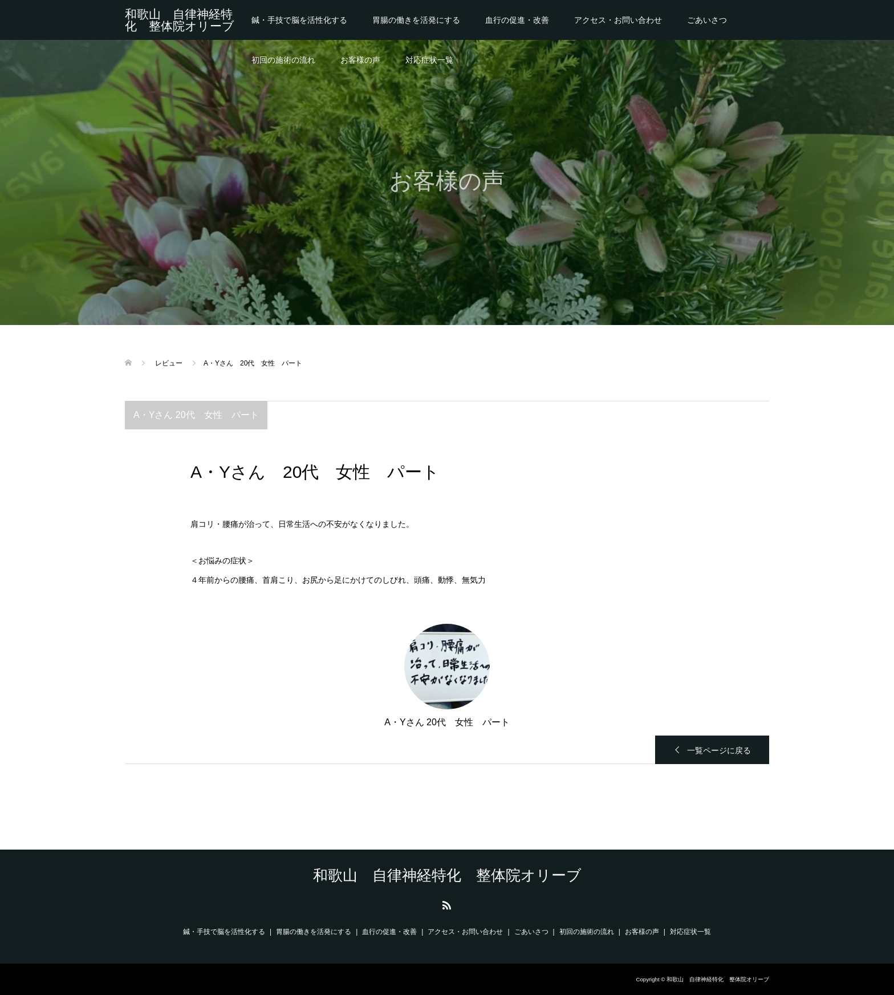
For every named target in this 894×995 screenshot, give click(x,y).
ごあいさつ (707, 20)
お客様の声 (360, 59)
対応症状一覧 (429, 59)
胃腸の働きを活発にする (416, 20)
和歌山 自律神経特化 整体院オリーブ (179, 20)
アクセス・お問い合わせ (618, 20)
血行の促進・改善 (517, 20)
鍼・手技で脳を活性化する (299, 20)
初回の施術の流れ (283, 59)
